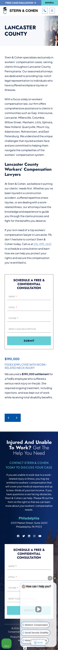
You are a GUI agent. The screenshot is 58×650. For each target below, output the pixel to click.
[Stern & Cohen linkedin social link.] (29, 536)
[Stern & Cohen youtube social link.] (40, 536)
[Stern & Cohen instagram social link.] (34, 536)
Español (49, 3)
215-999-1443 (42, 244)
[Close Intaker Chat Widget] (55, 578)
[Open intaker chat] (25, 648)
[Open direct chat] (50, 578)
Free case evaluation (20, 2)
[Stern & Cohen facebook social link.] (18, 536)
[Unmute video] (38, 609)
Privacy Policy (16, 637)
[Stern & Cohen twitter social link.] (23, 536)
